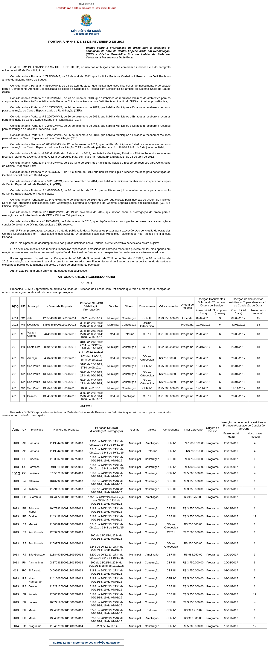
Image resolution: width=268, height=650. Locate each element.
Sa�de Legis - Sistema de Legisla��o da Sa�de (86, 642)
